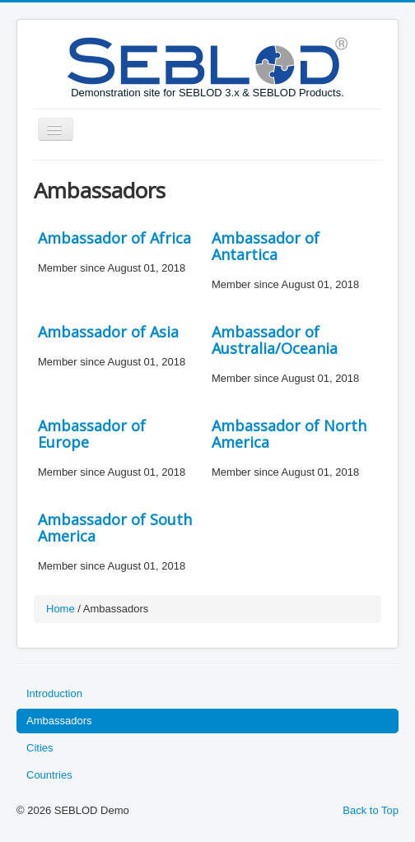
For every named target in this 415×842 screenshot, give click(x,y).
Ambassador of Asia (108, 332)
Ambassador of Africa (114, 238)
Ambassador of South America (115, 527)
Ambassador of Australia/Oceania (275, 340)
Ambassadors (58, 720)
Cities (40, 748)
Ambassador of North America (289, 434)
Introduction (54, 693)
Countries (49, 775)
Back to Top (371, 810)
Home (60, 608)
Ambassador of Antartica (265, 246)
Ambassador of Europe (92, 434)
